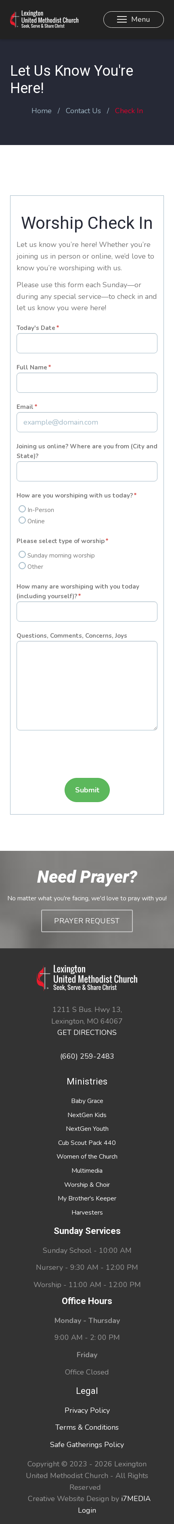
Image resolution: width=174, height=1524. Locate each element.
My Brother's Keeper (87, 1198)
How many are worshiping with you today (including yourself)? (78, 591)
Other (35, 567)
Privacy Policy (87, 1410)
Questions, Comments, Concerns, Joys (72, 636)
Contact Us (83, 111)
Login (87, 1510)
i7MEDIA (136, 1498)
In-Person (40, 510)
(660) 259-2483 (87, 1056)
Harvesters (87, 1212)
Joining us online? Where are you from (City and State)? (87, 451)
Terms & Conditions (87, 1427)
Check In (129, 111)
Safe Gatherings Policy (87, 1444)
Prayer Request (86, 921)
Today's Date (36, 328)
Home (41, 111)
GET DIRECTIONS (87, 1032)
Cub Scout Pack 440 (87, 1142)
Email (25, 407)
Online (36, 521)
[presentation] (78, 756)
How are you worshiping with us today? (75, 495)
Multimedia (87, 1170)
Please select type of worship (61, 541)
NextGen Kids (87, 1115)
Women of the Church (87, 1156)
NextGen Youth (87, 1128)
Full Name (32, 367)
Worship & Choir (87, 1184)
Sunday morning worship (61, 556)
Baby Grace (87, 1101)
